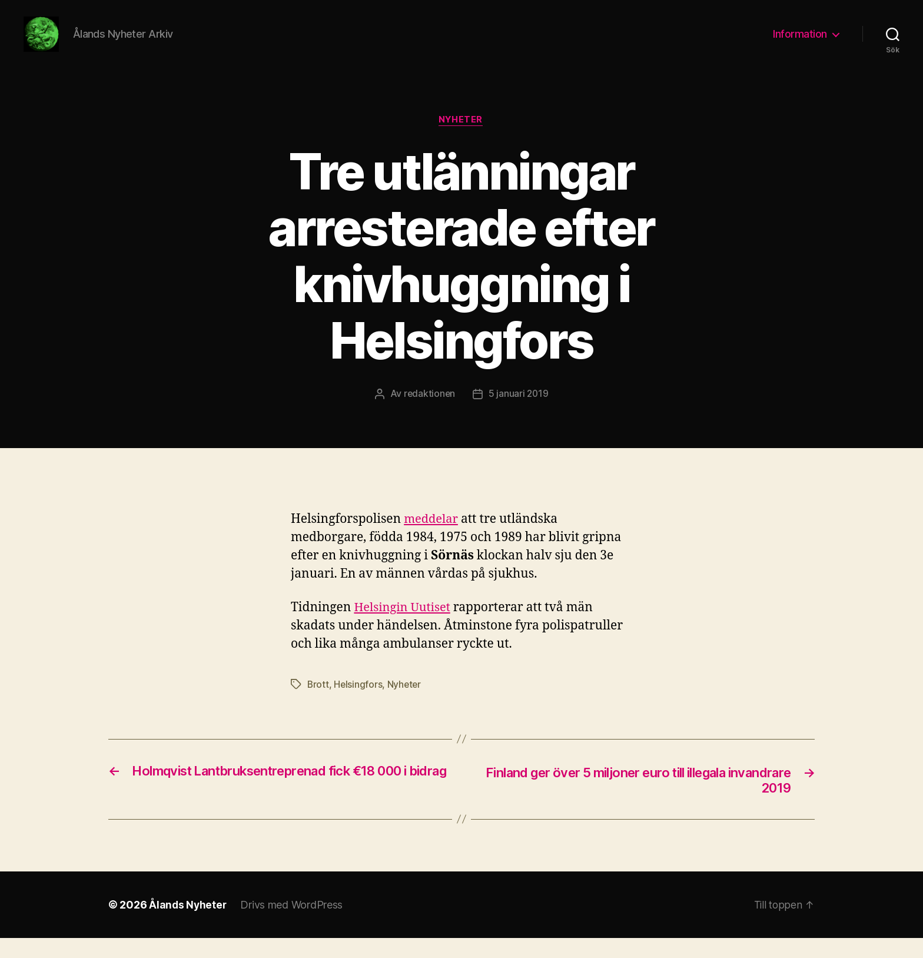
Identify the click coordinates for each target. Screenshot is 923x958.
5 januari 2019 (519, 412)
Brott (318, 703)
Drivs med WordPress (293, 925)
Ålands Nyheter (188, 925)
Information (800, 43)
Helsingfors (358, 703)
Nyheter (461, 138)
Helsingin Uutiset (404, 626)
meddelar (432, 538)
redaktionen (429, 412)
